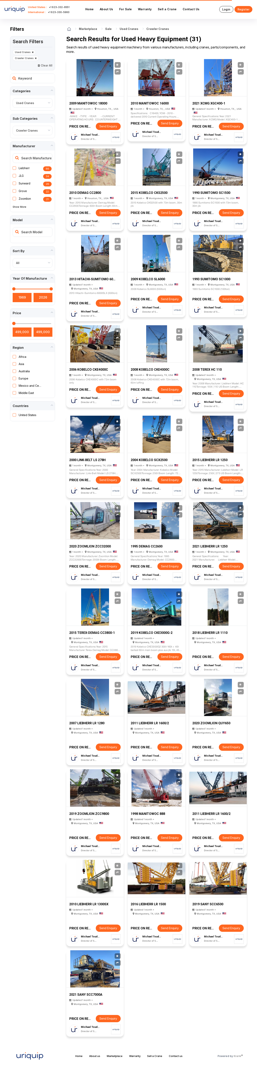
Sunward (24, 183)
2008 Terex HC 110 (207, 369)
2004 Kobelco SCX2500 (149, 460)
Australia (24, 371)
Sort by (19, 251)
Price (17, 313)
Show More (19, 206)
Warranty (145, 9)
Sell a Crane (167, 9)
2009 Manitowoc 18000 (88, 103)
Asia (21, 364)
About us (94, 1056)
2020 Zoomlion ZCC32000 (90, 546)
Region (18, 348)
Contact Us (191, 9)
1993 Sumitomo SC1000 (211, 279)
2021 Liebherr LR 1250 (209, 546)
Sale (108, 29)
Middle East (26, 393)
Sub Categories (25, 119)
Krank (238, 1056)
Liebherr (24, 168)
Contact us (176, 1056)
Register (243, 9)
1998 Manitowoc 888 (148, 814)
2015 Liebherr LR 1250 (209, 460)
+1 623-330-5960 (58, 12)
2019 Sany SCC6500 (207, 904)
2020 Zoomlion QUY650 (211, 723)
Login (226, 9)
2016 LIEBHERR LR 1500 (148, 904)
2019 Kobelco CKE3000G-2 (151, 633)
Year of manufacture (30, 278)
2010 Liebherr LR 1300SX (88, 904)
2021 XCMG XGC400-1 (208, 103)
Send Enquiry (108, 126)
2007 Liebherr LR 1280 (86, 723)
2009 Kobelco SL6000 (148, 279)
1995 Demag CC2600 (146, 546)
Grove (23, 191)
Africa (22, 356)
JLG (21, 175)
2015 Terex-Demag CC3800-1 (92, 633)
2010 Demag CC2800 (85, 193)
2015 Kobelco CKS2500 (149, 193)
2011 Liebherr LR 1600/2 (150, 723)
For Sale (125, 9)
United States (27, 415)
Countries (21, 406)
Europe (23, 378)
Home (89, 9)
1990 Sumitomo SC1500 (211, 193)
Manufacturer (24, 146)
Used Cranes (24, 52)
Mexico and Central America (31, 385)
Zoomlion (25, 198)
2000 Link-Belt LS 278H (87, 460)
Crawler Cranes (26, 58)
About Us (106, 9)
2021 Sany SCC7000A (85, 994)
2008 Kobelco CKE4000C (150, 369)
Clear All (45, 65)
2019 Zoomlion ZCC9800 (89, 814)
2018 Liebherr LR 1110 (209, 633)
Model (17, 220)
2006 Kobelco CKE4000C (88, 369)
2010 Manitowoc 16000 (150, 103)
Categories (22, 91)
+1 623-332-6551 (59, 7)
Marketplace (88, 29)
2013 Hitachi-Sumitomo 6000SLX (92, 279)
